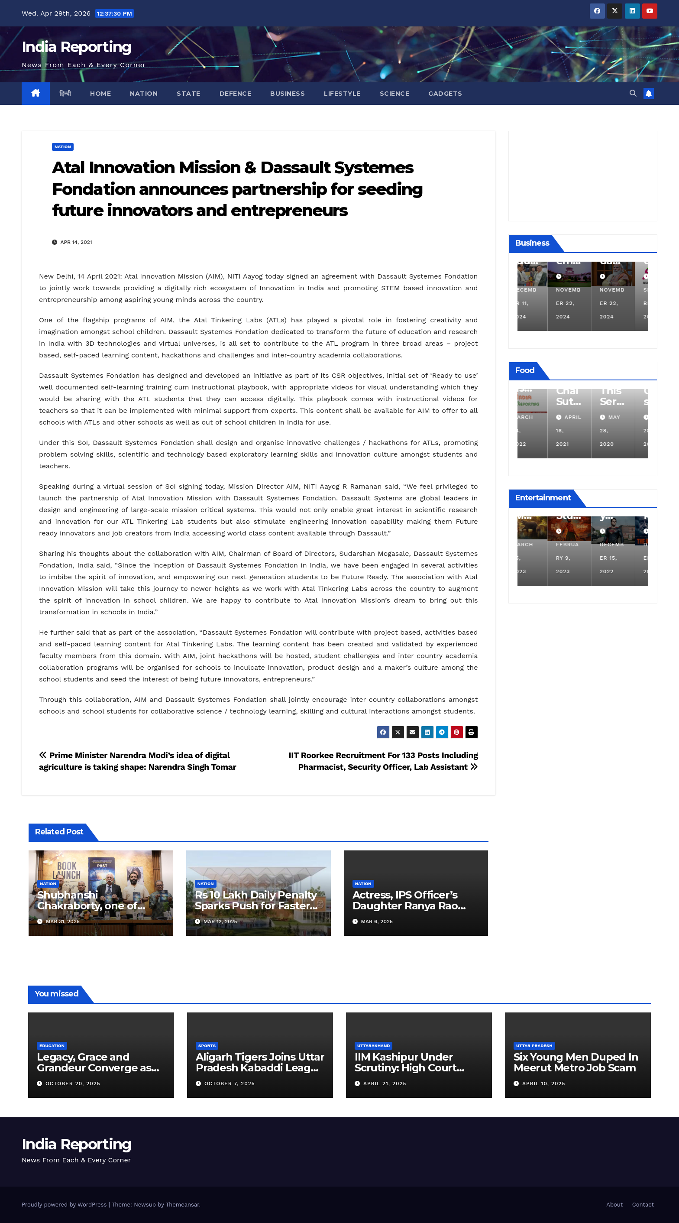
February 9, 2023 (581, 558)
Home (100, 93)
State (188, 93)
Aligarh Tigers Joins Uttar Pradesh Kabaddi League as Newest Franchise (260, 1068)
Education (52, 1045)
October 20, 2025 (72, 1083)
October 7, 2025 (229, 1083)
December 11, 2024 (538, 303)
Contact (643, 1204)
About (614, 1204)
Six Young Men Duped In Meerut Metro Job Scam (576, 1062)
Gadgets (445, 93)
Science (395, 93)
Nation (144, 93)
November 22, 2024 (582, 303)
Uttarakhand (373, 1045)
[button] (633, 93)
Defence (236, 93)
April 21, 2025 (385, 1083)
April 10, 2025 (544, 1083)
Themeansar (182, 1204)
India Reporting (77, 47)
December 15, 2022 (626, 558)
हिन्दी (65, 93)
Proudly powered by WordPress (65, 1204)
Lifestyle (342, 93)
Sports (207, 1045)
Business (287, 93)
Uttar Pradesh (534, 1045)
